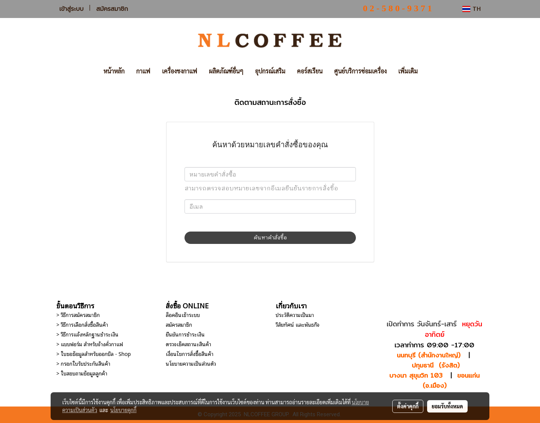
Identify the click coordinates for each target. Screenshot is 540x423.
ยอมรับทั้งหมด (447, 406)
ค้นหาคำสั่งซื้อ (270, 237)
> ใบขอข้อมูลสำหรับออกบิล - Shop (93, 353)
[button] (434, 71)
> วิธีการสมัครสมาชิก (78, 314)
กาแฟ (143, 71)
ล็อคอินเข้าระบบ (183, 314)
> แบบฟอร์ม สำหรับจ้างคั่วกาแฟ (89, 343)
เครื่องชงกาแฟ (179, 71)
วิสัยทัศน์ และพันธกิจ (298, 324)
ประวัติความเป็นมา (295, 314)
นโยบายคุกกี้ (123, 410)
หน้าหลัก (114, 71)
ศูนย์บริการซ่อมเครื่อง (360, 71)
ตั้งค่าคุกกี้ (407, 406)
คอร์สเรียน (309, 71)
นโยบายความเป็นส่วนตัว (191, 363)
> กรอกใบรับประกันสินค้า (83, 363)
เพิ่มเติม (408, 71)
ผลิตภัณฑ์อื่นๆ (226, 71)
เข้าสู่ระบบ (71, 9)
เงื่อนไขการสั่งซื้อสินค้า (189, 353)
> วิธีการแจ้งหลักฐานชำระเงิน (87, 334)
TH (471, 8)
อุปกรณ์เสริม (270, 71)
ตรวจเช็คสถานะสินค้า (188, 343)
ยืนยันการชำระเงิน (185, 334)
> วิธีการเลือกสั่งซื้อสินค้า (82, 324)
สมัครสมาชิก (112, 9)
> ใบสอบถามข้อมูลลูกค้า (81, 373)
